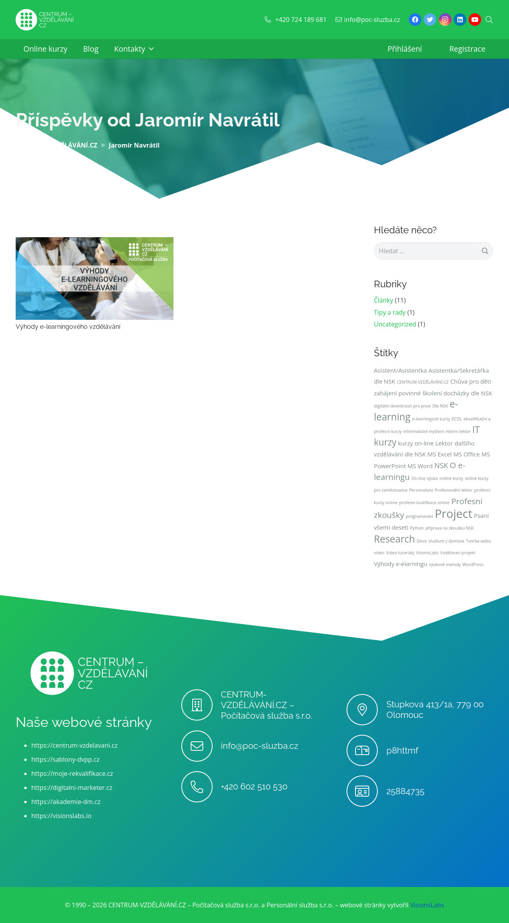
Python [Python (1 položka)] (417, 528)
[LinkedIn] (460, 19)
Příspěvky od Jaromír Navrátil (148, 120)
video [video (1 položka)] (379, 552)
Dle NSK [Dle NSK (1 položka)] (440, 406)
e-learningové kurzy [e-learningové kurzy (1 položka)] (431, 419)
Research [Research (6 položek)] (394, 538)
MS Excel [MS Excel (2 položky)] (440, 454)
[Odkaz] (45, 20)
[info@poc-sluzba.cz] (201, 746)
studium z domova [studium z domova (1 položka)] (446, 541)
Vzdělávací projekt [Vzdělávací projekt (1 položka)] (458, 552)
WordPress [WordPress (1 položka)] (473, 564)
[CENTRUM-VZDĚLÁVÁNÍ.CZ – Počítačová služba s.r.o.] (201, 705)
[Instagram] (445, 19)
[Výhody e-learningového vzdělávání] (94, 242)
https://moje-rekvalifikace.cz (72, 773)
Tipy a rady (390, 312)
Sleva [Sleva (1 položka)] (422, 541)
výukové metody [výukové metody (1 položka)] (445, 564)
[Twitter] (430, 19)
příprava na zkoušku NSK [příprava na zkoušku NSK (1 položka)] (449, 528)
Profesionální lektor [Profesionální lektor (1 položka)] (454, 490)
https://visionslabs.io (61, 815)
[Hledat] (489, 20)
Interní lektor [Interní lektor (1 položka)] (458, 431)
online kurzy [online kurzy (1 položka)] (451, 478)
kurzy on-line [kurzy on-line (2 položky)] (415, 443)
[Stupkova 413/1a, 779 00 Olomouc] (366, 709)
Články (383, 300)
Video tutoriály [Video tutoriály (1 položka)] (400, 552)
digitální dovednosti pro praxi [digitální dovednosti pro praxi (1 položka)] (402, 406)
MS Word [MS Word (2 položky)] (420, 466)
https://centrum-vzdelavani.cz (74, 745)
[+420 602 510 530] (201, 786)
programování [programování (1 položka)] (419, 516)
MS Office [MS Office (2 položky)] (466, 454)
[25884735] (366, 791)
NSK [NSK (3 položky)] (441, 465)
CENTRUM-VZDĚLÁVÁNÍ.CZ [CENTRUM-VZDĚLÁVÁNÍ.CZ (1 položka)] (423, 382)
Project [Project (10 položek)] (453, 513)
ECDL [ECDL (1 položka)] (457, 419)
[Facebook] (415, 19)
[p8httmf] (366, 750)
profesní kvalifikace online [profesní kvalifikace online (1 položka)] (424, 502)
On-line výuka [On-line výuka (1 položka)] (425, 478)
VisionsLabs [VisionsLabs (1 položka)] (427, 552)
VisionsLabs (427, 905)
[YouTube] (475, 19)
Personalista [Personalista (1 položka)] (421, 490)
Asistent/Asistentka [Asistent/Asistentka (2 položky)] (400, 370)
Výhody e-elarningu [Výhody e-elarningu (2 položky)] (400, 564)
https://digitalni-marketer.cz (71, 787)
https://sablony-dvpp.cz (65, 759)
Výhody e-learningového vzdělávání (68, 326)
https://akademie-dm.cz (65, 801)
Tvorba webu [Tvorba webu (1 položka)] (478, 541)
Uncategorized (395, 324)
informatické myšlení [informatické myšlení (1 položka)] (423, 431)
